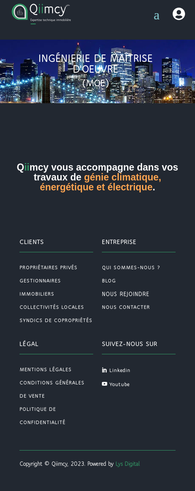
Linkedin (119, 370)
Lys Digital (126, 464)
